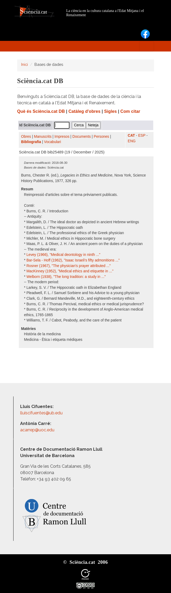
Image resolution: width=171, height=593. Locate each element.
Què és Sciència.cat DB (41, 111)
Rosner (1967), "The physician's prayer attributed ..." (69, 266)
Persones (101, 137)
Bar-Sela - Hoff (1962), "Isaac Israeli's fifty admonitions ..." (73, 260)
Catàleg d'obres (84, 111)
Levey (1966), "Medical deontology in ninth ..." (63, 255)
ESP (141, 135)
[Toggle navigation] (146, 46)
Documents (81, 137)
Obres (26, 137)
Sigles (110, 111)
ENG (132, 141)
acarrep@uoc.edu (37, 429)
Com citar (130, 111)
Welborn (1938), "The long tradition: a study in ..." (66, 277)
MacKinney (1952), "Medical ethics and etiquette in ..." (70, 271)
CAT (131, 135)
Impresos (61, 137)
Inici (24, 64)
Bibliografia (31, 142)
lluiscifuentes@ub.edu (42, 412)
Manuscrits (42, 137)
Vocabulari (52, 142)
